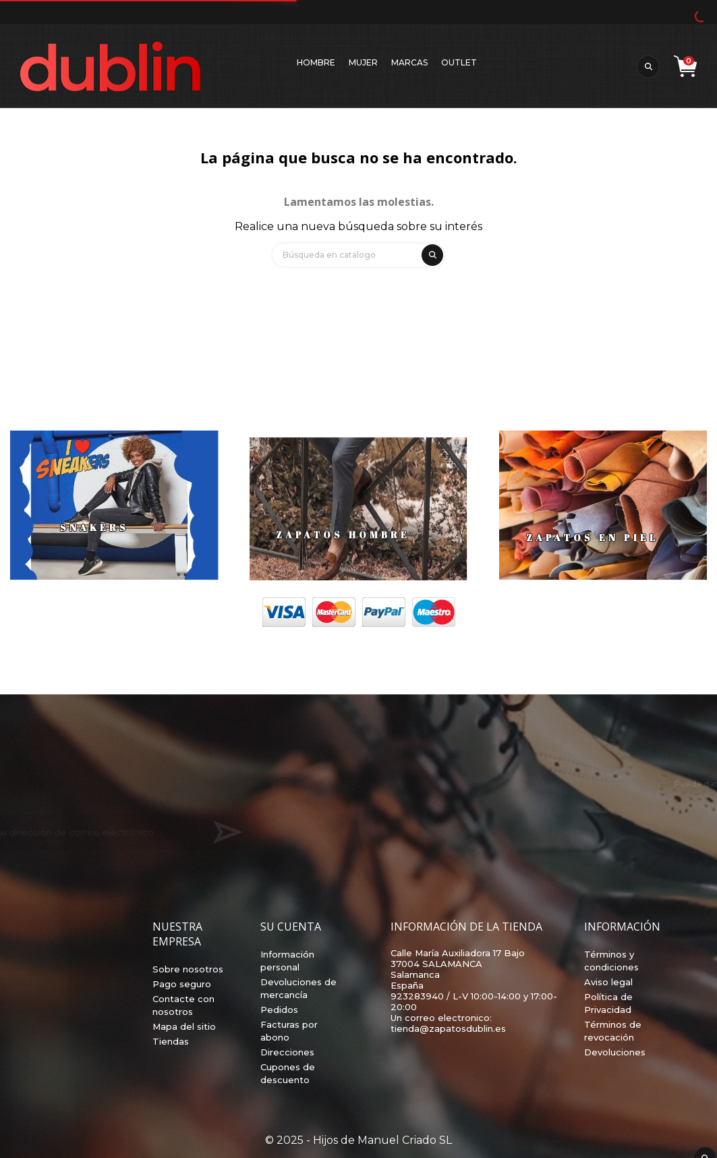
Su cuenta (290, 926)
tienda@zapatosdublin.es (448, 1028)
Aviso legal (608, 981)
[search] (430, 253)
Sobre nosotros (187, 969)
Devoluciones (615, 1052)
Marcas (409, 62)
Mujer (363, 62)
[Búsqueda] (358, 255)
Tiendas (170, 1041)
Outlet (459, 62)
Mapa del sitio (184, 1026)
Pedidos (279, 1009)
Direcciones (287, 1052)
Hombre (316, 62)
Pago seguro (181, 983)
